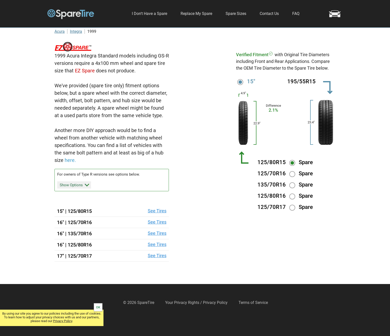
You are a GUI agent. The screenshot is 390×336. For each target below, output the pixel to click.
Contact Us (269, 13)
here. (70, 175)
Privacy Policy (62, 321)
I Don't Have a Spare (149, 13)
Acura (59, 46)
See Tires (157, 225)
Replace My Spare (196, 13)
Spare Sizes (236, 13)
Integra (76, 46)
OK (98, 307)
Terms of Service (253, 317)
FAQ (295, 13)
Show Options (74, 199)
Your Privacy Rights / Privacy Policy (196, 317)
